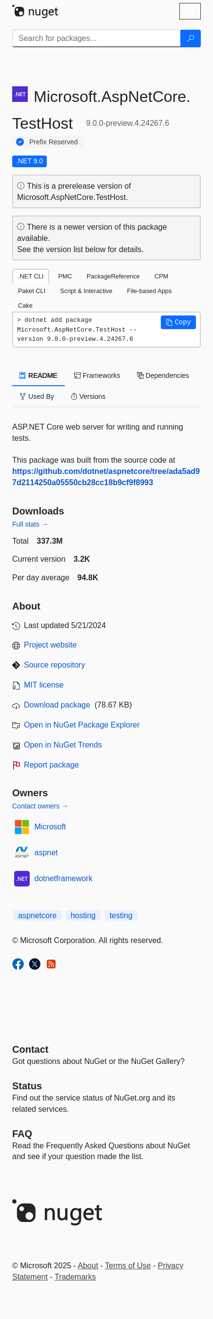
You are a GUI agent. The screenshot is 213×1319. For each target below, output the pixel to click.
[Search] (190, 38)
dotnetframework (64, 878)
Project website (50, 645)
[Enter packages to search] (96, 38)
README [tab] (38, 375)
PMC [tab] (65, 276)
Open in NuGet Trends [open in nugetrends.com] (63, 745)
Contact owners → (40, 806)
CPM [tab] (161, 276)
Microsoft (50, 827)
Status (27, 1086)
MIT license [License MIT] (44, 685)
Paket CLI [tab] (31, 291)
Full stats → (30, 524)
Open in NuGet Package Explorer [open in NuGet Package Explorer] (81, 725)
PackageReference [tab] (113, 276)
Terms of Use (128, 1265)
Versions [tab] (88, 396)
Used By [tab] (36, 396)
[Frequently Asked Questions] (22, 1133)
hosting (83, 915)
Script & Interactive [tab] (86, 291)
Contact (30, 1049)
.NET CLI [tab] (30, 276)
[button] (178, 322)
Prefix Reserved (53, 142)
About (88, 1265)
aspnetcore (37, 915)
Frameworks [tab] (97, 375)
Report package (51, 765)
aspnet (46, 852)
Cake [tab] (25, 305)
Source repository (54, 665)
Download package (57, 705)
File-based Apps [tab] (149, 291)
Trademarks (75, 1277)
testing (121, 915)
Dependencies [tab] (163, 375)
